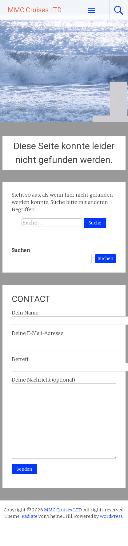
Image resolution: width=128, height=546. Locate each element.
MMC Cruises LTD (35, 10)
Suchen (21, 250)
